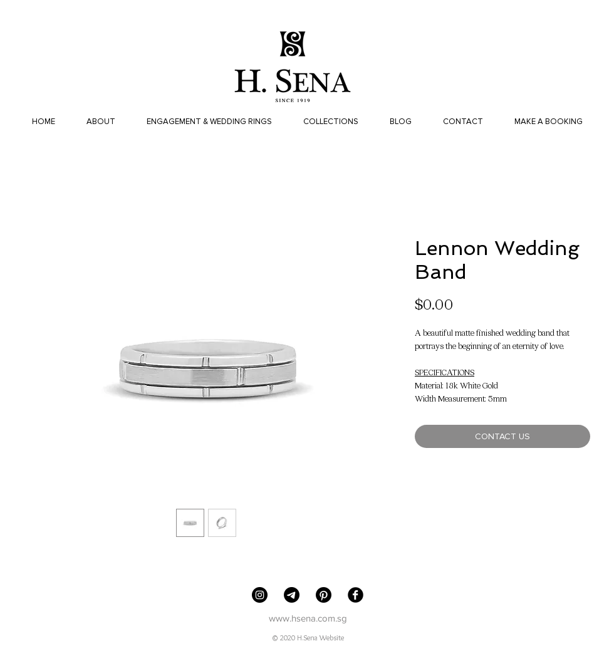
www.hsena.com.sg (308, 618)
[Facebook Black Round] (355, 595)
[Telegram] (291, 595)
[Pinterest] (323, 595)
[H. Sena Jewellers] (260, 595)
